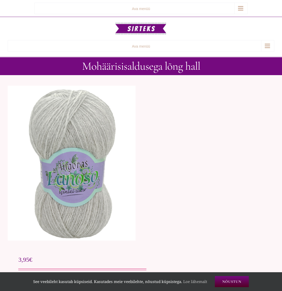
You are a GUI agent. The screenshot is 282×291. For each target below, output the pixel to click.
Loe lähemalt (195, 281)
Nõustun (231, 281)
